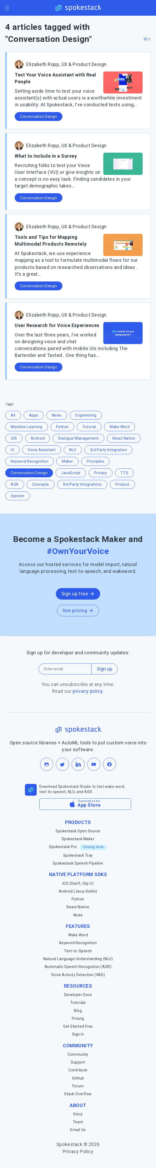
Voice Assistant (42, 450)
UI (12, 450)
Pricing (78, 1018)
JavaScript (70, 473)
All (13, 415)
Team (78, 1122)
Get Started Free (78, 1026)
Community (78, 1054)
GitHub (78, 1078)
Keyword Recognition (29, 461)
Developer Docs (78, 995)
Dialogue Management (78, 438)
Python (62, 427)
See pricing (78, 610)
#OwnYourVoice (78, 551)
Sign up (104, 669)
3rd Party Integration (108, 450)
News (57, 415)
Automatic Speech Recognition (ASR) (78, 967)
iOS (14, 438)
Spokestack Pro (78, 847)
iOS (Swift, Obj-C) (78, 883)
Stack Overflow (78, 1094)
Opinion (17, 496)
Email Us (77, 1130)
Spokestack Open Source (78, 831)
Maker (67, 461)
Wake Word (120, 427)
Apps (33, 415)
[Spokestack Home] (78, 8)
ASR (15, 484)
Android (38, 438)
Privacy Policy (78, 1151)
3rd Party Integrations (82, 484)
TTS (124, 473)
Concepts (40, 484)
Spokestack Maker (78, 839)
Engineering (85, 415)
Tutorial (89, 427)
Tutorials (78, 1002)
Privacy (100, 473)
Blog (78, 1011)
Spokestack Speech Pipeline (78, 863)
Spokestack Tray (78, 855)
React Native (123, 438)
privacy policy (88, 691)
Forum (78, 1086)
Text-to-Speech (78, 951)
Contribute (77, 1070)
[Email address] (65, 668)
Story (78, 1114)
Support (78, 1062)
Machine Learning (26, 427)
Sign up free (78, 593)
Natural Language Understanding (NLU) (78, 959)
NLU (72, 450)
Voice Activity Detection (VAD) (78, 975)
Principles (95, 461)
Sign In (78, 1034)
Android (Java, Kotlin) (78, 891)
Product (122, 484)
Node (78, 915)
